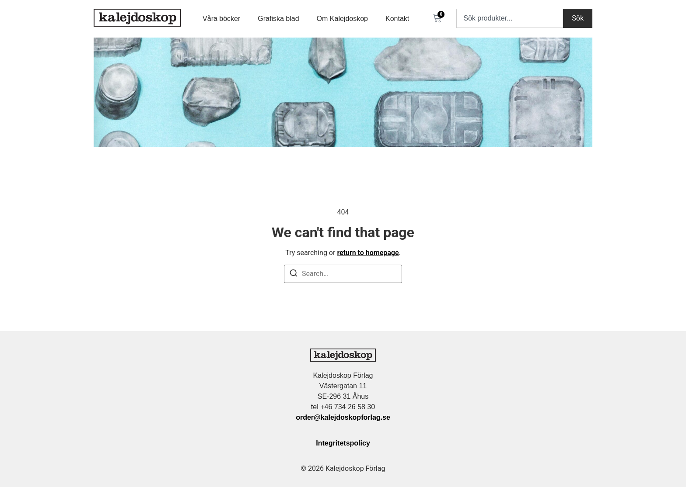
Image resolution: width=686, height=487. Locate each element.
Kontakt (397, 18)
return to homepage (368, 253)
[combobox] (509, 18)
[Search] (293, 274)
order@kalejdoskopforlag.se (343, 417)
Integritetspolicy (343, 443)
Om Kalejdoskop (342, 18)
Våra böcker (221, 18)
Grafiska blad (278, 18)
